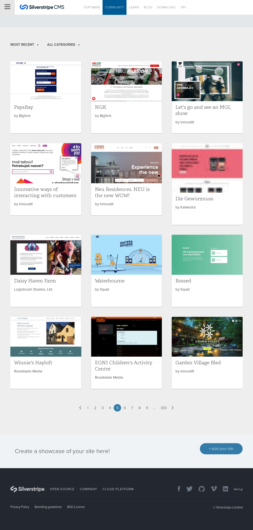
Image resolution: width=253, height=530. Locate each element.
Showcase (116, 21)
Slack (153, 21)
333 (164, 408)
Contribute (175, 21)
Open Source (62, 489)
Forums (136, 21)
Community (114, 7)
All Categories (63, 45)
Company (88, 489)
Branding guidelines (48, 507)
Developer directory (85, 21)
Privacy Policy (19, 507)
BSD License (76, 507)
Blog (148, 7)
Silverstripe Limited (229, 507)
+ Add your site (221, 448)
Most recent (24, 45)
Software (92, 7)
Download (166, 7)
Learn (134, 7)
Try (183, 7)
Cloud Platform (118, 489)
